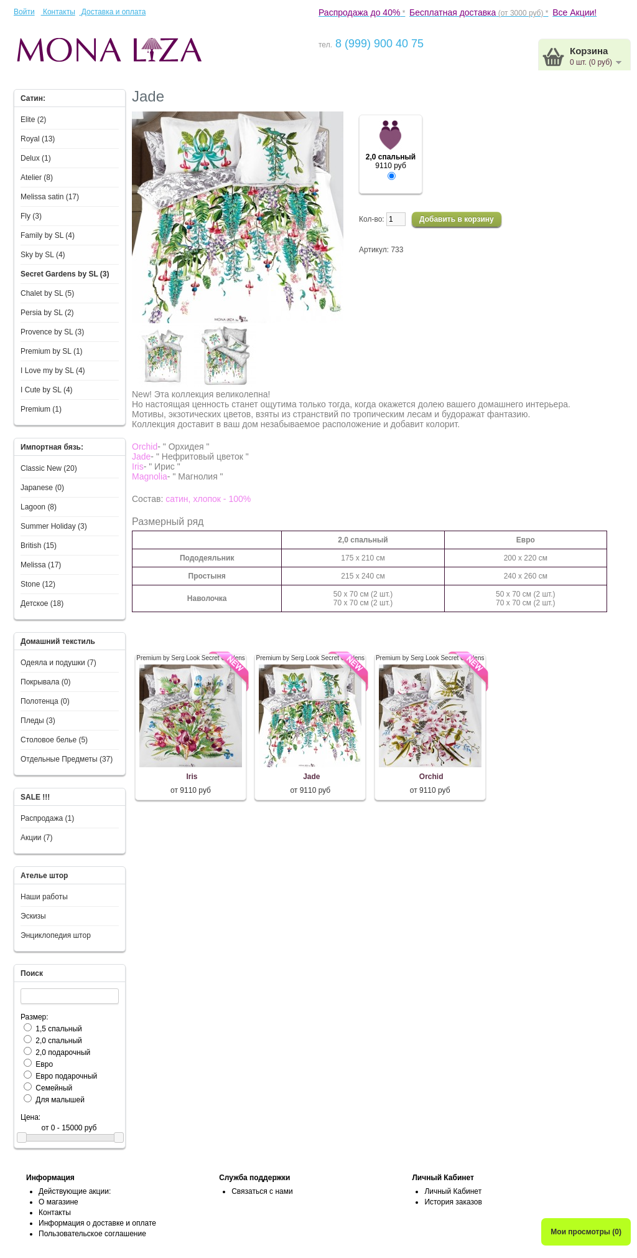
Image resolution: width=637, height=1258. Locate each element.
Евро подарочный (66, 1076)
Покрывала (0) (45, 682)
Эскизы (33, 916)
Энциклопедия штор (56, 935)
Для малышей (60, 1099)
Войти (24, 11)
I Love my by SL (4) (53, 370)
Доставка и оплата (112, 11)
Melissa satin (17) (50, 196)
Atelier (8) (37, 177)
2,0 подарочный (62, 1052)
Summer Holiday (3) (54, 526)
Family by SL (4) (48, 235)
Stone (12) (38, 584)
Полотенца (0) (45, 701)
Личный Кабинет (452, 1191)
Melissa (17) (41, 564)
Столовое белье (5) (54, 739)
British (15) (39, 545)
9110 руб (391, 162)
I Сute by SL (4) (47, 389)
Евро (44, 1064)
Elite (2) (33, 119)
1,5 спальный (58, 1028)
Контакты (58, 11)
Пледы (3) (38, 720)
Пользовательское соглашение (92, 1233)
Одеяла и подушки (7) (58, 662)
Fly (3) (31, 216)
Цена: (30, 1117)
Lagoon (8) (39, 507)
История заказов (453, 1202)
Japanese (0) (42, 487)
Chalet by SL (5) (47, 293)
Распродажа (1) (47, 818)
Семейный (53, 1088)
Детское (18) (42, 603)
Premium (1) (41, 409)
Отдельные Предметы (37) (67, 759)
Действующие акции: (75, 1191)
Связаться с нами (261, 1191)
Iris (191, 776)
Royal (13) (38, 139)
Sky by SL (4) (43, 254)
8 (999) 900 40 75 (378, 43)
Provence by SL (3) (52, 332)
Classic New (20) (49, 468)
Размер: (35, 1017)
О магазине (58, 1202)
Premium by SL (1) (52, 351)
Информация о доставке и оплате (97, 1223)
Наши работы (44, 896)
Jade (311, 776)
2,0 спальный (58, 1040)
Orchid (431, 776)
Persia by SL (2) (47, 312)
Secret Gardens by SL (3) (65, 274)
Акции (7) (37, 837)
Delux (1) (36, 158)
